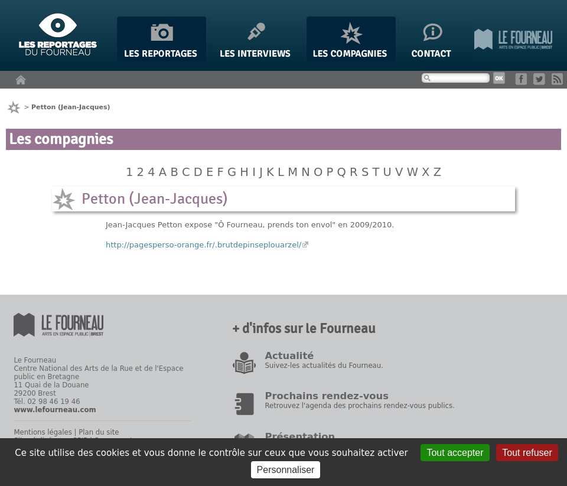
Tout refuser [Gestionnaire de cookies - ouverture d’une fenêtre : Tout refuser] (527, 453)
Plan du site (99, 432)
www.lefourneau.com (55, 410)
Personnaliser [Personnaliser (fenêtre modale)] (286, 470)
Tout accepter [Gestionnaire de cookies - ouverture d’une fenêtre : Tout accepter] (454, 453)
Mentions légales (42, 432)
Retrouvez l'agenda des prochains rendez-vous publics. (359, 406)
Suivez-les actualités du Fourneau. (324, 365)
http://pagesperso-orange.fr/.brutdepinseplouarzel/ (203, 244)
